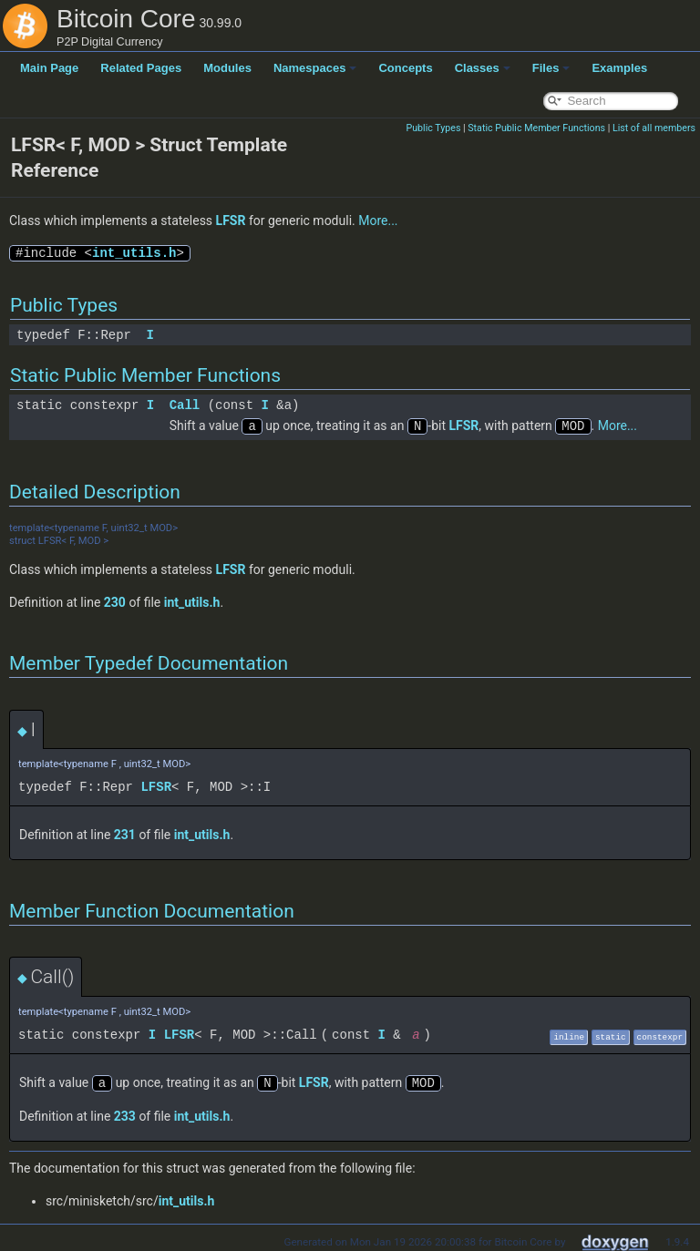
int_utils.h (134, 252)
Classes (482, 68)
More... (377, 220)
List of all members (653, 128)
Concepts (405, 68)
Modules (227, 68)
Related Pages (140, 68)
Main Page (49, 68)
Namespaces (315, 68)
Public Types (433, 128)
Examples (619, 68)
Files (551, 68)
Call (185, 405)
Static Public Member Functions (536, 128)
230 (115, 601)
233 (125, 1114)
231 (125, 833)
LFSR (231, 220)
